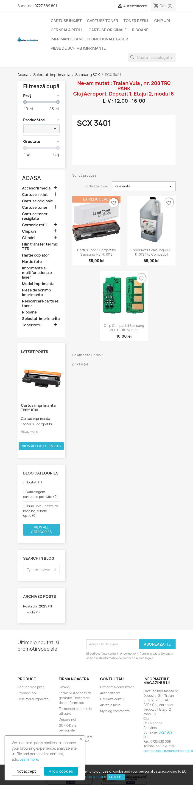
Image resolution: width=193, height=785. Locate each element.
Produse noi (26, 693)
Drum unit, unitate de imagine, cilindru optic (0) (41, 511)
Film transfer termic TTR (40, 246)
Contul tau (112, 678)
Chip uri (162, 20)
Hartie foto (32, 261)
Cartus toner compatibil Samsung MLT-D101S (96, 252)
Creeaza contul (112, 699)
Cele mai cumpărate (33, 699)
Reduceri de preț (30, 687)
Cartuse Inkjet (66, 20)
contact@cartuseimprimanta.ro (168, 750)
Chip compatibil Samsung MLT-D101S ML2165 (124, 327)
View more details (92, 776)
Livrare (64, 687)
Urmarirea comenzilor (117, 687)
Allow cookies (61, 771)
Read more (29, 431)
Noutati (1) (33, 482)
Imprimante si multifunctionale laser (89, 39)
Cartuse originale (108, 29)
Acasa (31, 178)
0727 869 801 (45, 5)
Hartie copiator (35, 255)
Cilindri (28, 237)
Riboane (140, 29)
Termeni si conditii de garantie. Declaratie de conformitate (75, 698)
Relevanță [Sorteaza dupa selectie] (144, 186)
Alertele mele (110, 705)
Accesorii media (36, 188)
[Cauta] (152, 57)
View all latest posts (41, 446)
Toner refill (136, 20)
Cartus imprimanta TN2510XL (38, 407)
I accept (116, 777)
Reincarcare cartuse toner (40, 303)
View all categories (41, 529)
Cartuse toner (102, 20)
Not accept (26, 771)
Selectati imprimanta (41, 318)
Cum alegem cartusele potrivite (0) (40, 494)
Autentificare (110, 693)
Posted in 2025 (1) (37, 606)
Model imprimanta (38, 283)
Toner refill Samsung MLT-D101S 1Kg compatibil (151, 252)
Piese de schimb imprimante (78, 48)
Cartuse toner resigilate (35, 216)
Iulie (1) (35, 612)
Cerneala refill (67, 29)
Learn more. (29, 759)
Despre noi (67, 719)
